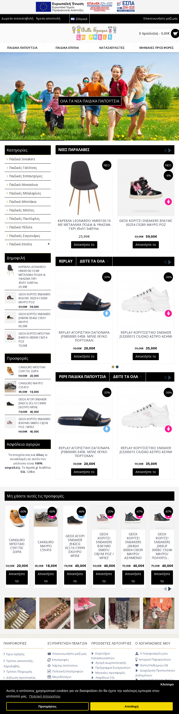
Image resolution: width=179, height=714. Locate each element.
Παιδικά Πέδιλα (20, 227)
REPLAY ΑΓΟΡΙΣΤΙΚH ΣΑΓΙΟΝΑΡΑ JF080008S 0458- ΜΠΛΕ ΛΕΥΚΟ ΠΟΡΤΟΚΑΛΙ (84, 336)
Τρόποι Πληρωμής (17, 671)
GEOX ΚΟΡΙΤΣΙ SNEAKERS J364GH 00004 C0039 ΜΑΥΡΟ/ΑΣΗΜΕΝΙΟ (132, 546)
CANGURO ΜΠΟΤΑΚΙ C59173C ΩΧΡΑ (32, 369)
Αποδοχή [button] (131, 706)
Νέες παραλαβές (74, 149)
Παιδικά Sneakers (22, 159)
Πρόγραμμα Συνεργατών (110, 667)
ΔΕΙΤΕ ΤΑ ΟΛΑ (94, 261)
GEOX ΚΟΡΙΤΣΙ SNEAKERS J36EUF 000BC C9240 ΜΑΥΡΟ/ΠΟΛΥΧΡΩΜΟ (161, 546)
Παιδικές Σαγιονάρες (24, 236)
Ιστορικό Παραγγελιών (153, 659)
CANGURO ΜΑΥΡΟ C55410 (31, 385)
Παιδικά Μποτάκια (22, 201)
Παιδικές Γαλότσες (23, 167)
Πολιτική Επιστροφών (65, 671)
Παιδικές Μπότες (21, 210)
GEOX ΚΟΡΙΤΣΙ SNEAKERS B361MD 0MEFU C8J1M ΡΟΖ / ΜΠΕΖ (34, 423)
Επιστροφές (58, 660)
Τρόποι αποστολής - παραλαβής (19, 663)
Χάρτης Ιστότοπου (62, 665)
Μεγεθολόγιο (59, 677)
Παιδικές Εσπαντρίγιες (25, 176)
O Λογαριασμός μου (151, 653)
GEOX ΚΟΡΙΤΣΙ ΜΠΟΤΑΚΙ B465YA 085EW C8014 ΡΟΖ (34, 337)
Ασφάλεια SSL (103, 677)
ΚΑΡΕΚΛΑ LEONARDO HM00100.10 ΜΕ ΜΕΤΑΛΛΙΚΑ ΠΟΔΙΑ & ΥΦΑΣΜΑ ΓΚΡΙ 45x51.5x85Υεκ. (32, 275)
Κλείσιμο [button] (167, 684)
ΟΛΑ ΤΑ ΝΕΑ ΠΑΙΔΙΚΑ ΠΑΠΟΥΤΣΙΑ (89, 101)
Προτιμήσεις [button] (47, 706)
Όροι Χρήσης (14, 654)
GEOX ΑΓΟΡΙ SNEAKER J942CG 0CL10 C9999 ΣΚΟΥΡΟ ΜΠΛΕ (33, 403)
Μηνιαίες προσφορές (108, 673)
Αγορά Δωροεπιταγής (108, 663)
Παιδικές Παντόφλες (24, 218)
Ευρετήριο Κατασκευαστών (102, 655)
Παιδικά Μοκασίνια (23, 184)
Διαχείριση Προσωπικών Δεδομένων (155, 672)
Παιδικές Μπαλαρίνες (25, 193)
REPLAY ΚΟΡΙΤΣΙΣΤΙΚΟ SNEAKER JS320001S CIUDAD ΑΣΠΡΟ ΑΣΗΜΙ (145, 334)
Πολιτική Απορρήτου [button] (44, 696)
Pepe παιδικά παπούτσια (82, 376)
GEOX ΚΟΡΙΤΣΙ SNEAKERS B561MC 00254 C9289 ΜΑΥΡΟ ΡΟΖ (34, 298)
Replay (65, 261)
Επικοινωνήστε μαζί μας (67, 654)
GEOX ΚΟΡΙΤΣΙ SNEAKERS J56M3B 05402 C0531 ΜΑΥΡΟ (34, 318)
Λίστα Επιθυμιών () (151, 665)
